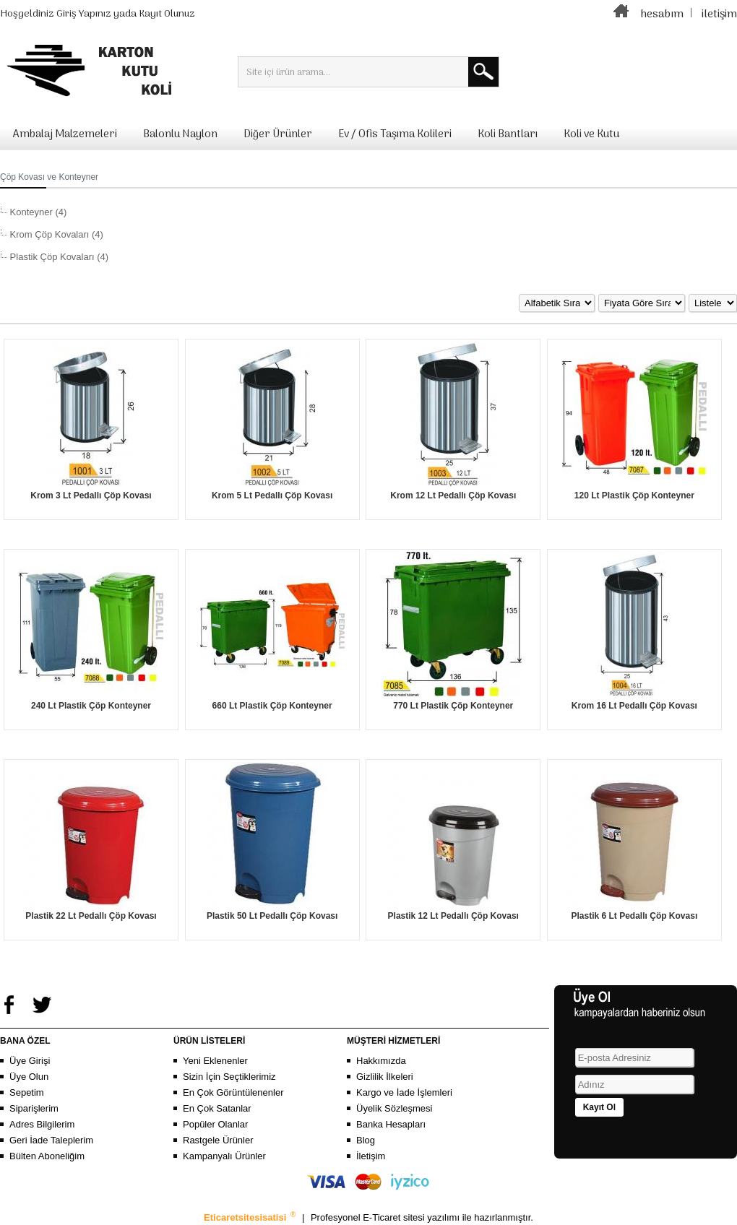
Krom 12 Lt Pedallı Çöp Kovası (453, 495)
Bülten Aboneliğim (47, 1156)
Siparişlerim (34, 1108)
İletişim (370, 1156)
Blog (365, 1140)
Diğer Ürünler (277, 134)
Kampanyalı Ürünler (224, 1156)
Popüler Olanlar (215, 1124)
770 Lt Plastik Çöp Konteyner (453, 706)
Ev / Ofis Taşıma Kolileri (395, 134)
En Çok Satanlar (217, 1108)
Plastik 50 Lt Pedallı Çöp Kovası (272, 916)
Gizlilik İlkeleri (384, 1076)
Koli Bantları (508, 134)
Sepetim (26, 1092)
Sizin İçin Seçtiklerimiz (229, 1076)
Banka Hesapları (391, 1124)
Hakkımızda (381, 1060)
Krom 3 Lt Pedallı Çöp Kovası (90, 495)
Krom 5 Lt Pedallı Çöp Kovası (272, 495)
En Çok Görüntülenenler (233, 1092)
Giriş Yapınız (83, 14)
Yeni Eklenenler (215, 1060)
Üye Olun (28, 1076)
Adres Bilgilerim (41, 1124)
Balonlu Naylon (180, 134)
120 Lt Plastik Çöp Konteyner (634, 495)
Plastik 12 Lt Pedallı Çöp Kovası (453, 916)
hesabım (662, 14)
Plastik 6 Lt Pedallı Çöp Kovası (635, 916)
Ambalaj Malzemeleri (65, 134)
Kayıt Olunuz (167, 14)
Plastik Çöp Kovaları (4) (57, 256)
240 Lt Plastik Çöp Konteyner (91, 706)
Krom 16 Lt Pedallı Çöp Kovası (634, 706)
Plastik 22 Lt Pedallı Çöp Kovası (90, 916)
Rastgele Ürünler (218, 1140)
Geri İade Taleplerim (51, 1140)
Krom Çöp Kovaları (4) (55, 234)
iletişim (719, 14)
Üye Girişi (29, 1060)
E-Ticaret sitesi (395, 1217)
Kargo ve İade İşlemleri (404, 1092)
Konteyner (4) (36, 212)
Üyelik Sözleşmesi (394, 1108)
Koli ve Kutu (591, 134)
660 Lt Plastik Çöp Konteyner (272, 706)
